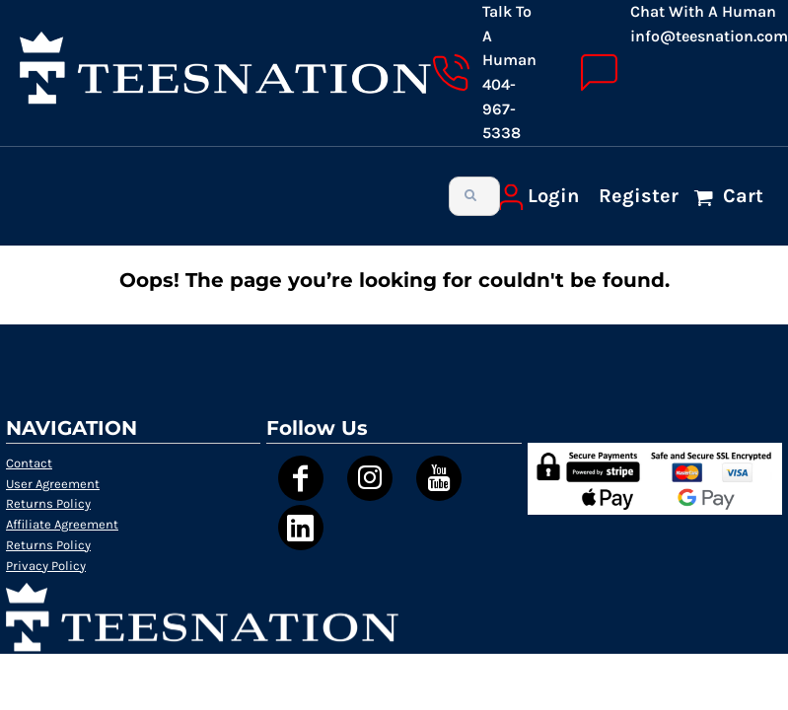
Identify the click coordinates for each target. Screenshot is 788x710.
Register (639, 195)
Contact (29, 463)
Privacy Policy (46, 565)
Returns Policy (48, 503)
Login (553, 195)
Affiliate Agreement (62, 524)
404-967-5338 (501, 108)
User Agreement (53, 483)
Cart (740, 195)
